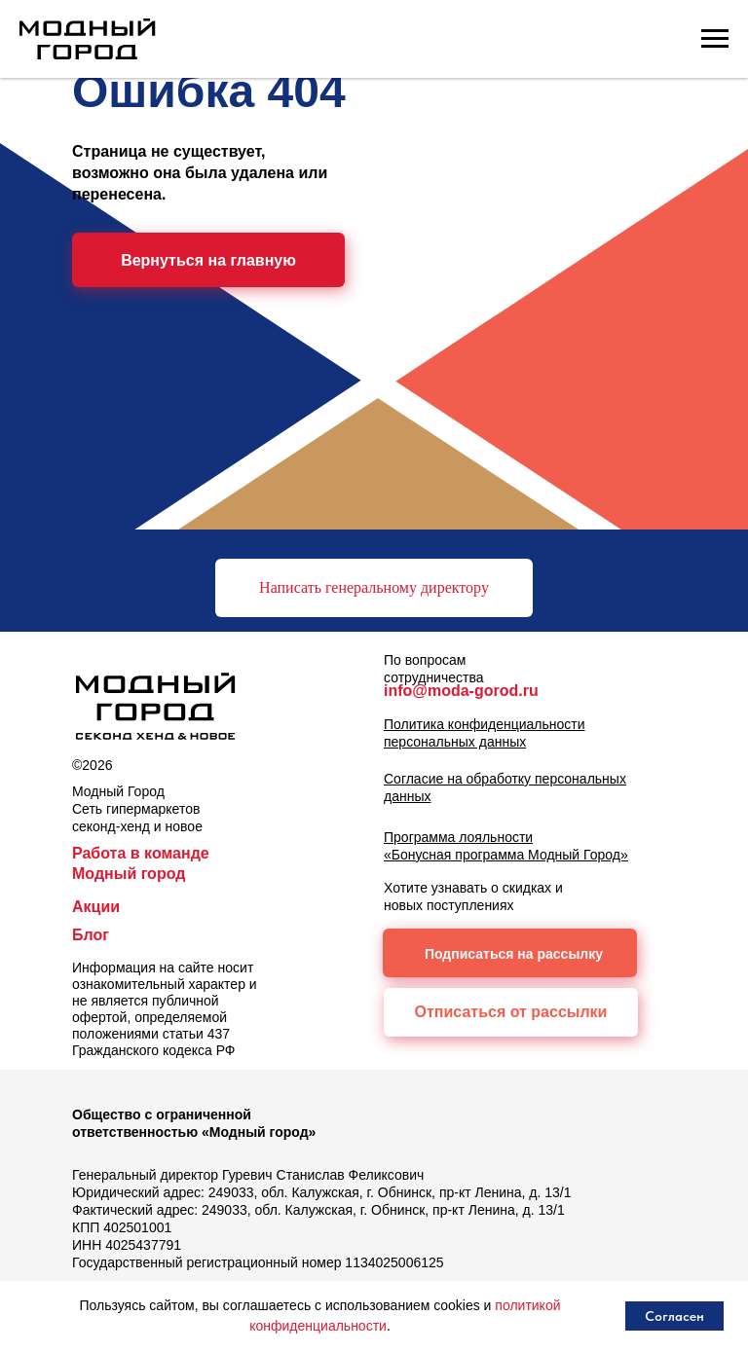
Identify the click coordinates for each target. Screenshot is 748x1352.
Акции (96, 906)
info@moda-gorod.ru (461, 690)
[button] (374, 588)
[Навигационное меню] (715, 39)
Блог (90, 935)
